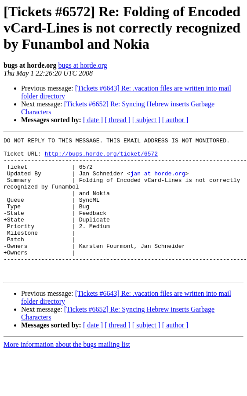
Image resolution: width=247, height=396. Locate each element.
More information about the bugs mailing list (67, 372)
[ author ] (175, 120)
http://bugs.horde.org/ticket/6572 (101, 157)
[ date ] (93, 120)
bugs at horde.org (82, 65)
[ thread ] (118, 120)
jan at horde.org (158, 181)
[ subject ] (146, 120)
